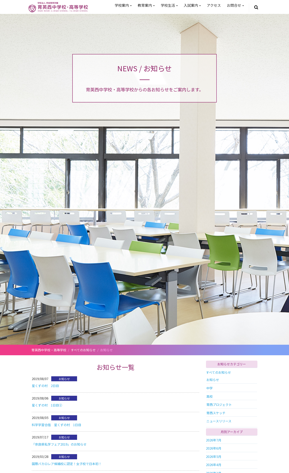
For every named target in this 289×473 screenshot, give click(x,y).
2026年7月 (213, 440)
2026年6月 (213, 448)
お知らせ (212, 379)
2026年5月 (213, 456)
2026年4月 (213, 464)
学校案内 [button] (123, 5)
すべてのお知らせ (218, 372)
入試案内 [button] (192, 5)
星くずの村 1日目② (47, 405)
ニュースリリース (218, 421)
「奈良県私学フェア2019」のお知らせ (59, 444)
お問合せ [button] (235, 5)
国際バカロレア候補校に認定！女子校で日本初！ (67, 463)
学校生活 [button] (169, 5)
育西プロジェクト (219, 404)
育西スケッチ (215, 412)
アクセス (214, 5)
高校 (209, 396)
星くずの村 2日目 (45, 385)
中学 (209, 388)
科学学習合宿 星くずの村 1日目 (56, 424)
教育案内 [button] (146, 5)
